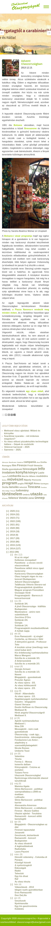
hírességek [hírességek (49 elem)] (30, 468)
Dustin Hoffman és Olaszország (31, 707)
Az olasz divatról (23, 843)
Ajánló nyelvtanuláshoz (27, 721)
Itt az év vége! (22, 557)
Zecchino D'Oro (23, 617)
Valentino (19, 756)
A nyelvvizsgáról (23, 865)
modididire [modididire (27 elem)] (42, 476)
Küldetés (19, 909)
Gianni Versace (22, 704)
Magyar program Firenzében (29, 590)
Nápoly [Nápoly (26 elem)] (27, 480)
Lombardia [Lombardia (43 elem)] (14, 475)
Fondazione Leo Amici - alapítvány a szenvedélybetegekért (27, 743)
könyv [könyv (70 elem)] (32, 472)
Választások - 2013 (24, 887)
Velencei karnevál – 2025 (17, 447)
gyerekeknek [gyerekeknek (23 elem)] (15, 469)
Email (3, 415)
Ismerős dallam (23, 764)
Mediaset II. (20, 715)
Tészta (18, 759)
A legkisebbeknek (24, 846)
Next (49, 33)
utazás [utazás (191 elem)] (36, 494)
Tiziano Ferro (21, 772)
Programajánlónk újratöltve (29, 587)
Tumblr (9, 415)
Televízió (19, 873)
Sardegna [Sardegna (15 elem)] (44, 484)
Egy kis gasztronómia (26, 906)
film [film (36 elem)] (14, 465)
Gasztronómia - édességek (28, 737)
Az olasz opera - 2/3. (25, 688)
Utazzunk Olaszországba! (28, 775)
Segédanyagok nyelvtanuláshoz (31, 699)
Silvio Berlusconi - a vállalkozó (31, 808)
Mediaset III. (21, 710)
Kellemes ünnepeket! (25, 560)
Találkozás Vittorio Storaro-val (30, 584)
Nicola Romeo (22, 748)
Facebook (14, 415)
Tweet (6, 415)
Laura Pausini (22, 852)
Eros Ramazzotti (23, 892)
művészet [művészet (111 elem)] (15, 479)
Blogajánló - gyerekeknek (28, 677)
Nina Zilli (19, 726)
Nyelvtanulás (21, 903)
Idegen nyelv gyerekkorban (29, 890)
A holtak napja (22, 631)
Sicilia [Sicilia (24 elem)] (5, 487)
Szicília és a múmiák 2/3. (27, 663)
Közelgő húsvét (23, 862)
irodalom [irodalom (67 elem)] (8, 472)
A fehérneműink (23, 661)
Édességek (20, 868)
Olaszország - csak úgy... (27, 734)
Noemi (18, 674)
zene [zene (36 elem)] (31, 498)
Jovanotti (19, 832)
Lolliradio (19, 797)
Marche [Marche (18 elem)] (25, 476)
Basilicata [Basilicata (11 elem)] (12, 462)
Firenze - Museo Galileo (27, 811)
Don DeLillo (21, 895)
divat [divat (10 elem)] (38, 462)
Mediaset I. (20, 723)
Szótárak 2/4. (21, 620)
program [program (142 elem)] (9, 483)
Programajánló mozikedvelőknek (32, 628)
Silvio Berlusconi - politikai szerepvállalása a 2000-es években (28, 792)
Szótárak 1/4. (21, 625)
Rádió (18, 871)
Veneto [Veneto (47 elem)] (23, 497)
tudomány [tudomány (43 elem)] (22, 490)
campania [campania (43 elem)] (30, 461)
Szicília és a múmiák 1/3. (27, 672)
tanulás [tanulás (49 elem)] (14, 486)
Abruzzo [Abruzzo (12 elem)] (5, 462)
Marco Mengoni (23, 655)
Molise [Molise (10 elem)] (4, 480)
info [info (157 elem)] (41, 469)
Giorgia (18, 623)
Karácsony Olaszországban (29, 574)
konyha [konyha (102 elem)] (22, 472)
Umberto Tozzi (22, 751)
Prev (2, 33)
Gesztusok (20, 901)
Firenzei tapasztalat (25, 830)
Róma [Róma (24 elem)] (37, 483)
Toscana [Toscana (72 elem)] (34, 487)
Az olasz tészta (22, 881)
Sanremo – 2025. (12, 450)
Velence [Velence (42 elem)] (13, 497)
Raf (16, 879)
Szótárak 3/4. (21, 604)
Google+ (12, 415)
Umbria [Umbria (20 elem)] (26, 495)
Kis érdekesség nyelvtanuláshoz (31, 653)
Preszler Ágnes (22, 680)
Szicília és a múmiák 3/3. (27, 658)
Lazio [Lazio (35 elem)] (41, 472)
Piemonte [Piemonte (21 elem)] (36, 480)
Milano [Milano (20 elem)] (32, 476)
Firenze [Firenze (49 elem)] (22, 465)
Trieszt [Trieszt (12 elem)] (12, 491)
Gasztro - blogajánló (25, 702)
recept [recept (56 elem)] (28, 483)
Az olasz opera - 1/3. (25, 696)
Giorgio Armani (22, 669)
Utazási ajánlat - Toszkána (28, 813)
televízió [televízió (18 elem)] (23, 487)
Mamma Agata (22, 786)
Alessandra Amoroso (25, 805)
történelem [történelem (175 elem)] (12, 494)
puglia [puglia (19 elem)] (21, 483)
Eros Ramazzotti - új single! (29, 636)
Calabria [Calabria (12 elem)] (20, 462)
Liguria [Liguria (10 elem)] (4, 476)
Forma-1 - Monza (23, 762)
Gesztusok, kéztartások (27, 835)
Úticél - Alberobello (24, 693)
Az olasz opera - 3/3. (25, 683)
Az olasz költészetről (25, 685)
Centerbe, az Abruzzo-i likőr (29, 639)
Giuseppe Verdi (22, 593)
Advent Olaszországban (31, 62)
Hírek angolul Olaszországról (30, 713)
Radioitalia (20, 849)
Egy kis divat (21, 876)
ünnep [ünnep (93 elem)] (40, 498)
